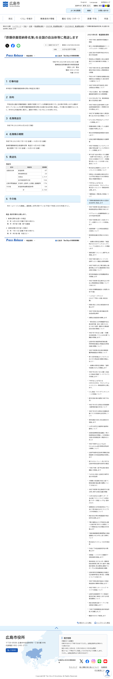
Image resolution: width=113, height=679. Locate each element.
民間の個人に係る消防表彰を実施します (99, 306)
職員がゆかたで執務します (97, 615)
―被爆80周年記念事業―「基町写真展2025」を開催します (99, 366)
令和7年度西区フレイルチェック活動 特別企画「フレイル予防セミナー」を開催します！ (99, 148)
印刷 (55, 49)
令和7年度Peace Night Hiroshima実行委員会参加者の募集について (99, 446)
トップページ (17, 26)
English (84, 2)
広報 (30, 26)
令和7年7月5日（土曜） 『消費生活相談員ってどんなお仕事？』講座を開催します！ (99, 335)
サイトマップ (73, 667)
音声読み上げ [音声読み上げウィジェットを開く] (105, 2)
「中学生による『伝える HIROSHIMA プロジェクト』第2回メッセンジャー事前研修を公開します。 (99, 186)
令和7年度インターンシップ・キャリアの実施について (98, 589)
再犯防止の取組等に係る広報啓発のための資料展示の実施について (99, 61)
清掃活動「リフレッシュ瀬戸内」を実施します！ (99, 254)
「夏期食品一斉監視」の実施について (99, 195)
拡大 (88, 6)
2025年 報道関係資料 (54, 26)
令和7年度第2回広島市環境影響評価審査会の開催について (98, 351)
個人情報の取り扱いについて (89, 667)
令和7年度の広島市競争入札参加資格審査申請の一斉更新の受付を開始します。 (99, 107)
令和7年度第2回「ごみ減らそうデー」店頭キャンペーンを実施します (99, 222)
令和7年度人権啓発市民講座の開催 (99, 41)
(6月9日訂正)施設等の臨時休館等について (98, 427)
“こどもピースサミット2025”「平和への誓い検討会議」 (98, 298)
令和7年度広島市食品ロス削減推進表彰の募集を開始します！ (99, 582)
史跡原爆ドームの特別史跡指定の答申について (99, 230)
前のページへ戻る (86, 622)
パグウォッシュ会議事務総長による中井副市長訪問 (99, 214)
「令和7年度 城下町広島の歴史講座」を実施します (99, 469)
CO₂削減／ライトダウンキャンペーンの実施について (99, 393)
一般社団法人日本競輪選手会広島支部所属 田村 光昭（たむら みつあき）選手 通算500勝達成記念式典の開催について (99, 325)
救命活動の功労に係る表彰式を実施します (99, 421)
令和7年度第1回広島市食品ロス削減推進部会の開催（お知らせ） (99, 208)
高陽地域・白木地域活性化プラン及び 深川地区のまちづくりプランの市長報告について (99, 509)
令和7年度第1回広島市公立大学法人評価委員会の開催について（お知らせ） (99, 283)
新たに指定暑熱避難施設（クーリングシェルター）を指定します (99, 47)
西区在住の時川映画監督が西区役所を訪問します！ (99, 517)
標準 (84, 6)
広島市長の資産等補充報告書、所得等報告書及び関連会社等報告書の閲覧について (99, 344)
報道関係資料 (39, 26)
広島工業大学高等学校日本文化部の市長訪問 (99, 54)
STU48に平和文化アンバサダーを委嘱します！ (99, 121)
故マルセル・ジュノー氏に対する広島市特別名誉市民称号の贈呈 (99, 462)
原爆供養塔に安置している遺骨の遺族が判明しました (99, 127)
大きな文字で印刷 (69, 49)
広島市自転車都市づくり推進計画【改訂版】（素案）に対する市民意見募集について (99, 596)
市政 (24, 26)
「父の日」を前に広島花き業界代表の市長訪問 (99, 475)
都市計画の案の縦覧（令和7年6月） (99, 399)
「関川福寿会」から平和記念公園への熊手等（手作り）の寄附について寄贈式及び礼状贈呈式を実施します (99, 526)
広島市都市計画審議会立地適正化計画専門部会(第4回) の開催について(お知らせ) (99, 575)
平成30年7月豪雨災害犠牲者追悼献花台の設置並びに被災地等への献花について (99, 79)
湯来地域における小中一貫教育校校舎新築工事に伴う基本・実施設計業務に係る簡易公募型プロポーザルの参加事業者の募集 (99, 565)
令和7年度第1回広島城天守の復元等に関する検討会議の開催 (99, 490)
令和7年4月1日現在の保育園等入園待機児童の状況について (99, 406)
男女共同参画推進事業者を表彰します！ (99, 134)
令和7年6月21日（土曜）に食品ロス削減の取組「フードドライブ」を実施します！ (99, 374)
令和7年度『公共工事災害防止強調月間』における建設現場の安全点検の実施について (99, 268)
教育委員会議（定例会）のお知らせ (99, 236)
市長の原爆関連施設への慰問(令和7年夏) (99, 290)
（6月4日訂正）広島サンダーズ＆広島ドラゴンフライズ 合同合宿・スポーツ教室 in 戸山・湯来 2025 (99, 499)
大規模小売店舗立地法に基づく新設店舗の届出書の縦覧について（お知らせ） (99, 483)
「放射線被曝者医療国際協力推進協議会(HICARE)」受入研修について (99, 536)
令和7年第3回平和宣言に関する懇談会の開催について (98, 86)
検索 (89, 10)
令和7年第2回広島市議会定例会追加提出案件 (98, 312)
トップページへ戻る (103, 622)
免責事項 (104, 667)
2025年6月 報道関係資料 (74, 26)
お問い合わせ (103, 10)
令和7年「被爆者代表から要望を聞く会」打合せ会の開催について (99, 114)
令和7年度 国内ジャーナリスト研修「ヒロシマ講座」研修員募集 (99, 260)
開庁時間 (67, 638)
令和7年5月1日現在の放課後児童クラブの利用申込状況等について (99, 413)
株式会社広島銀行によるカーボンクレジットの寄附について (99, 169)
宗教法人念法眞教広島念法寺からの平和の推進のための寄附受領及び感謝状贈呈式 (99, 177)
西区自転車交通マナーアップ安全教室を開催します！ (98, 604)
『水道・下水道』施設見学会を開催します (98, 549)
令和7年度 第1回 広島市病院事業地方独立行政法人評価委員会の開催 (99, 70)
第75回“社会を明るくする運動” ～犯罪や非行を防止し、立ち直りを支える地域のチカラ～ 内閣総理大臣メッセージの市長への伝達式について (99, 159)
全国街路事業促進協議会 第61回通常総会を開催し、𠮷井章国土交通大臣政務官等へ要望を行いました (99, 436)
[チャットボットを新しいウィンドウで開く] (107, 677)
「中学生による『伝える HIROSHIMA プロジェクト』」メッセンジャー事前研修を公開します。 (99, 384)
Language (93, 2)
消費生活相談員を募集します (98, 317)
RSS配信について (101, 670)
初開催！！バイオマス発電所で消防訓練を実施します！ (98, 556)
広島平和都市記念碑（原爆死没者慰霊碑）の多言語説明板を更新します (99, 455)
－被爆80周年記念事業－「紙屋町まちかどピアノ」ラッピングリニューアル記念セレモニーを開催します (99, 245)
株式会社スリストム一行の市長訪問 (99, 543)
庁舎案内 (13, 650)
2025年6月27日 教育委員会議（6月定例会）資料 (99, 99)
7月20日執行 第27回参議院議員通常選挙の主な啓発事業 (98, 93)
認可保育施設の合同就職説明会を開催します (99, 275)
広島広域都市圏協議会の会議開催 (99, 140)
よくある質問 (75, 10)
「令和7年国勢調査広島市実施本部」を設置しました (99, 610)
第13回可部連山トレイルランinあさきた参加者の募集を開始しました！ (99, 359)
